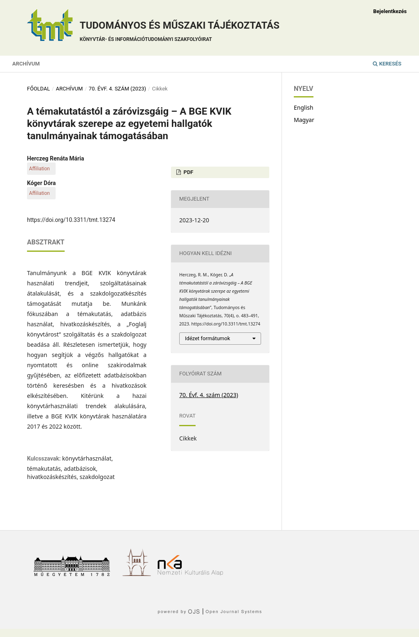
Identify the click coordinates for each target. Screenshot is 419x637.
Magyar (304, 120)
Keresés (387, 64)
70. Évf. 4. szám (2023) (117, 89)
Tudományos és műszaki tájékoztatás (179, 32)
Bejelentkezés (390, 11)
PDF (187, 172)
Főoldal (38, 89)
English (303, 107)
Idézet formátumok (207, 338)
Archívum (26, 64)
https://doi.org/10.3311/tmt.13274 (71, 220)
